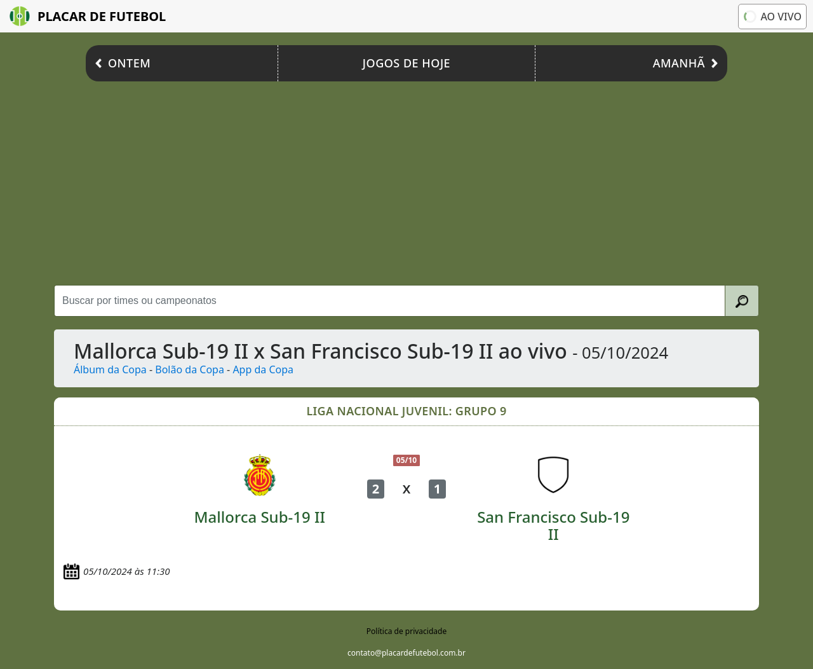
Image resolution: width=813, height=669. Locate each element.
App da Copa (262, 369)
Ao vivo (772, 16)
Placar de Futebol (88, 16)
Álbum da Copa (110, 369)
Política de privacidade (406, 631)
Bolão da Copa (189, 369)
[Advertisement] (406, 183)
